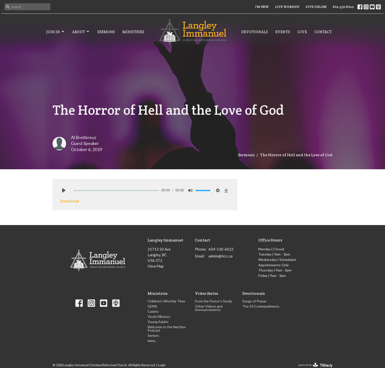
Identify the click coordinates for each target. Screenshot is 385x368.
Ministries (133, 31)
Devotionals (254, 31)
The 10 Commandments (260, 306)
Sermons (106, 31)
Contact (323, 31)
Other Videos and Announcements (208, 308)
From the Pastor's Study (213, 301)
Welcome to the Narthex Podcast (167, 328)
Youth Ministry (159, 316)
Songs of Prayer (254, 301)
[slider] (114, 190)
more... (152, 341)
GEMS (152, 306)
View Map (156, 266)
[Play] (64, 190)
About (81, 31)
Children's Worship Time (166, 301)
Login (161, 365)
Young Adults (158, 322)
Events (282, 31)
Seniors (153, 335)
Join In (55, 31)
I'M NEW (262, 7)
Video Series (206, 293)
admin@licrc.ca (220, 256)
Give (302, 31)
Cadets (153, 311)
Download (69, 201)
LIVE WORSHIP (287, 7)
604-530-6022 (343, 7)
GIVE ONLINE (316, 7)
